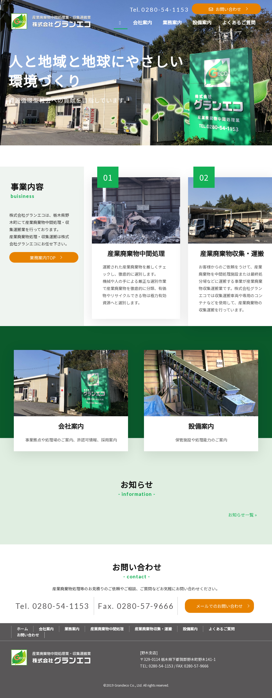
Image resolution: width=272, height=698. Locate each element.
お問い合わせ (28, 635)
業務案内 (72, 628)
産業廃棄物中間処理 (107, 628)
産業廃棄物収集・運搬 (153, 628)
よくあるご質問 (222, 628)
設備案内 (190, 628)
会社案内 (46, 628)
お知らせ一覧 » (242, 514)
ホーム (22, 628)
